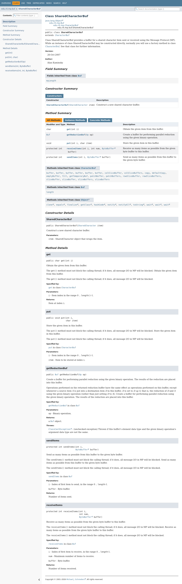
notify (111, 205)
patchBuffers (113, 176)
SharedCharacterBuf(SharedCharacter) (23, 44)
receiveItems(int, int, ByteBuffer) (21, 71)
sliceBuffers (85, 179)
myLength (51, 81)
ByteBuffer (108, 148)
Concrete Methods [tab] (100, 120)
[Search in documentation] (157, 9)
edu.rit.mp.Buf (56, 23)
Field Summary (10, 26)
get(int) (8, 53)
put (68, 143)
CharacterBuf (62, 35)
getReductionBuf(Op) (15, 62)
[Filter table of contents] (25, 15)
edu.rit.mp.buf (8, 9)
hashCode (99, 205)
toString (138, 205)
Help (64, 3)
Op (87, 135)
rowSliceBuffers (151, 176)
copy (147, 173)
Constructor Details (12, 39)
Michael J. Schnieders (75, 579)
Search (56, 3)
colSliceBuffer (113, 173)
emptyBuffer (53, 176)
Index (49, 3)
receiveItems (74, 148)
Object (84, 200)
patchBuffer (96, 176)
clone (49, 205)
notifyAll (124, 205)
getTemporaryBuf (78, 176)
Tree (29, 3)
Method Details (10, 48)
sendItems (72, 157)
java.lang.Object (53, 21)
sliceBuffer (53, 179)
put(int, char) (11, 57)
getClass (85, 205)
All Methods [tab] (54, 120)
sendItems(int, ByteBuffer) (18, 66)
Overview (6, 3)
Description (9, 22)
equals (60, 205)
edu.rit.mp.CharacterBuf (65, 25)
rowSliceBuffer (131, 176)
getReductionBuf (76, 135)
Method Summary (11, 35)
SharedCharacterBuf (29, 9)
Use (23, 3)
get (68, 129)
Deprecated (39, 3)
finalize (72, 205)
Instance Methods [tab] (75, 120)
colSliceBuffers (133, 173)
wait (149, 205)
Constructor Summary (13, 30)
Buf (80, 76)
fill (64, 176)
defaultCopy (158, 173)
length (50, 192)
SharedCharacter (78, 105)
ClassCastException (59, 429)
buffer (50, 173)
